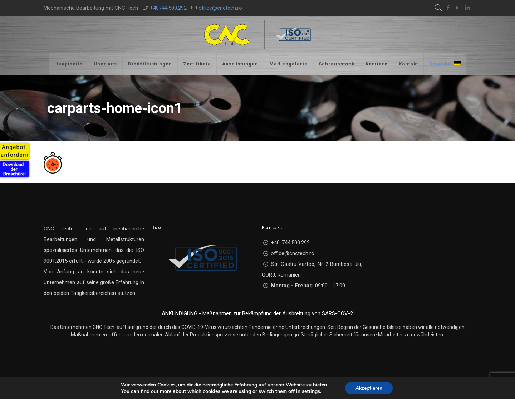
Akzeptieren (368, 387)
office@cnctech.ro (220, 8)
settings (310, 391)
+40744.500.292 (168, 8)
